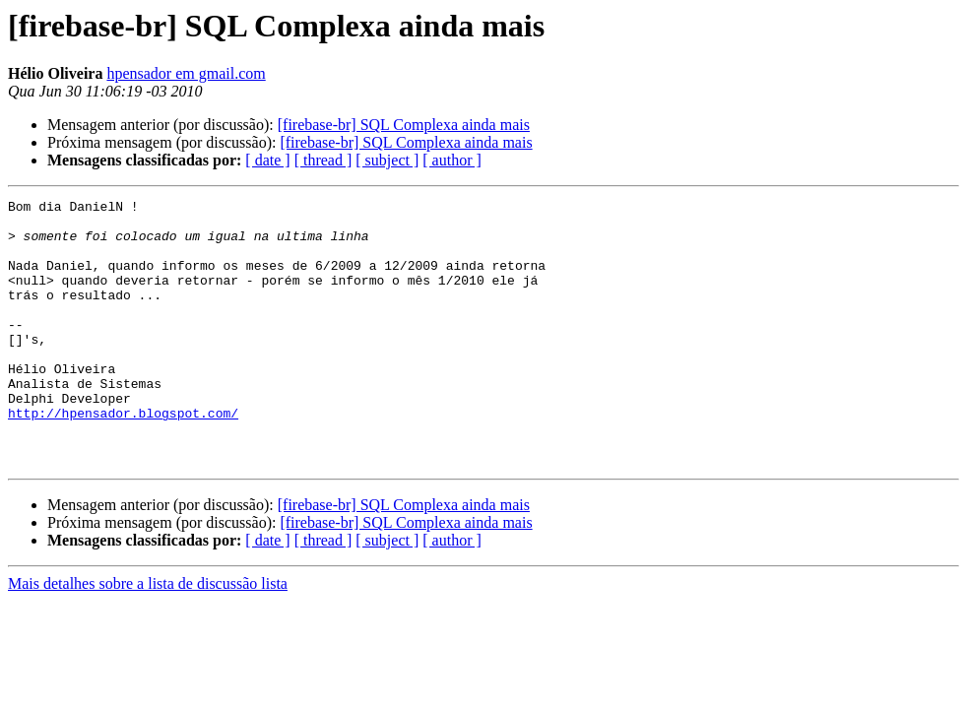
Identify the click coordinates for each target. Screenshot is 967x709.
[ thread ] (323, 160)
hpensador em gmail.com (185, 73)
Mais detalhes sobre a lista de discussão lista (148, 636)
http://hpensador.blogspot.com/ (123, 457)
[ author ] (452, 160)
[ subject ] (387, 160)
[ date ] (267, 160)
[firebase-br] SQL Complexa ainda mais (404, 124)
